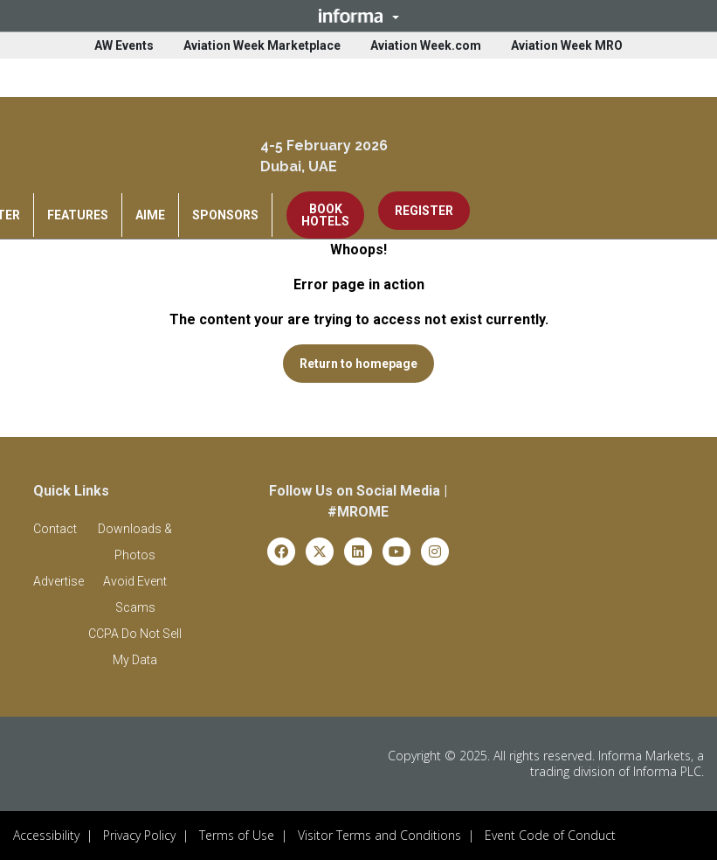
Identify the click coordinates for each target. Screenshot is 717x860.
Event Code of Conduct (550, 835)
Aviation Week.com (425, 45)
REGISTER (424, 211)
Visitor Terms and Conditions (379, 835)
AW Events (124, 45)
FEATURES (77, 215)
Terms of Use (236, 835)
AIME (150, 215)
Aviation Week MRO (567, 45)
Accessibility (46, 835)
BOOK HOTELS (325, 215)
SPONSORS (225, 215)
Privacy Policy (139, 835)
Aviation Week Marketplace (262, 45)
